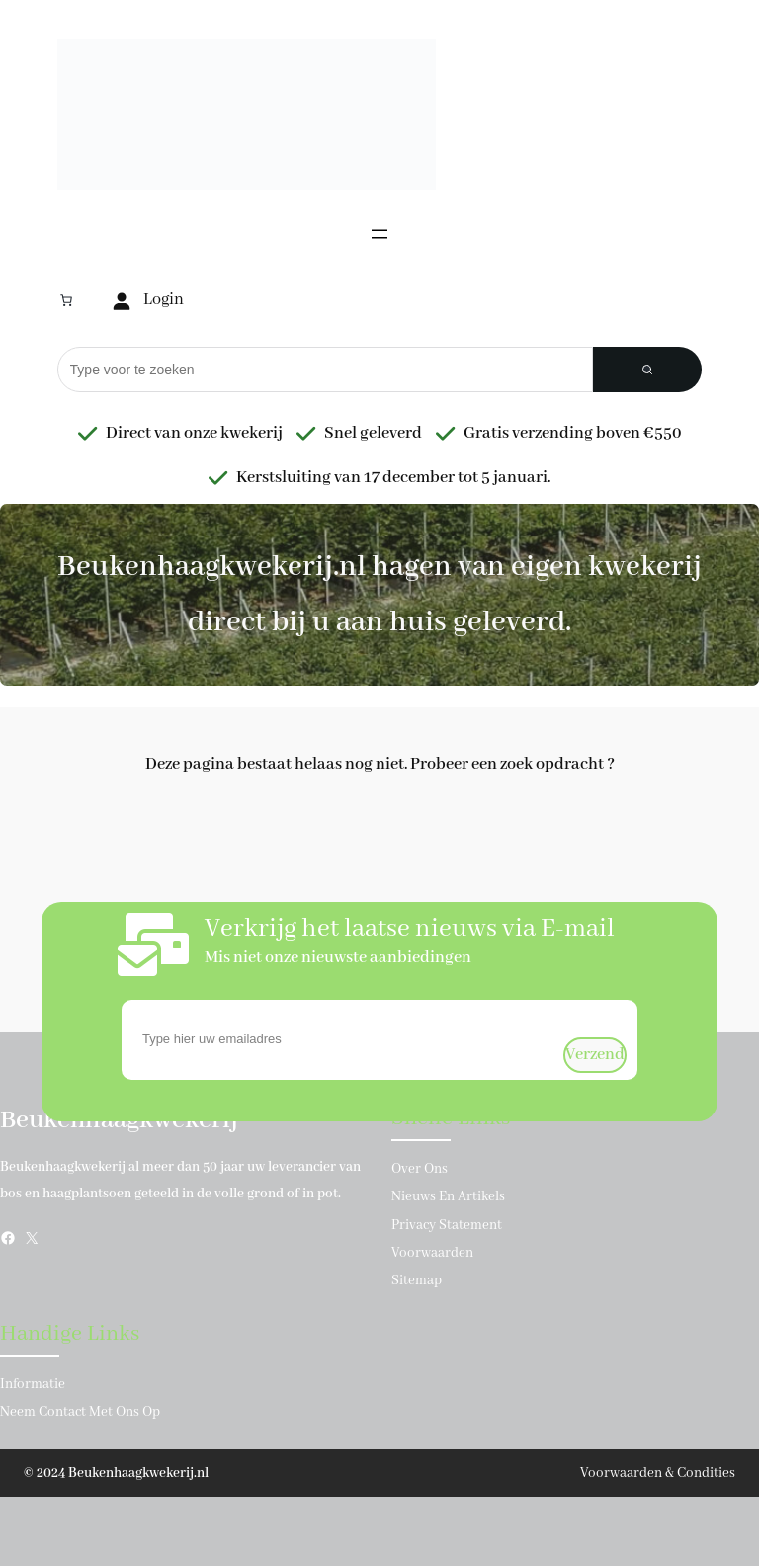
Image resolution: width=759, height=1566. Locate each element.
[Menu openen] (379, 234)
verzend (595, 1054)
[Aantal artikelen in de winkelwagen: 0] (66, 300)
